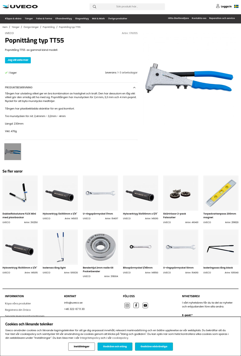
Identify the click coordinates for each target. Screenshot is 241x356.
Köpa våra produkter (18, 289)
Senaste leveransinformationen (25, 301)
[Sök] (127, 6)
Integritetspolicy (90, 338)
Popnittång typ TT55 (70, 27)
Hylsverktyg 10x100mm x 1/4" (140, 199)
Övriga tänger (31, 27)
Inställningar (81, 346)
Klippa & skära (13, 19)
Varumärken (13, 314)
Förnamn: (189, 315)
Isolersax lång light (54, 253)
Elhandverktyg (63, 19)
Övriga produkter (117, 19)
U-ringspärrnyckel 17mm (98, 199)
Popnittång (49, 27)
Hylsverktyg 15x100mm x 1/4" (20, 253)
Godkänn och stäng (115, 346)
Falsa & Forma (44, 19)
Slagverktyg (82, 19)
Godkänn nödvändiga (154, 346)
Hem (5, 27)
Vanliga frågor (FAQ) (18, 307)
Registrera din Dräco (18, 295)
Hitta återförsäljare (178, 18)
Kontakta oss (199, 18)
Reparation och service (222, 18)
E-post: (188, 300)
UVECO (9, 33)
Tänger (29, 19)
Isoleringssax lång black (218, 253)
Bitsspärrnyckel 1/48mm (138, 253)
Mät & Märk (98, 19)
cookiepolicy (120, 338)
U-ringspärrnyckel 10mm (178, 253)
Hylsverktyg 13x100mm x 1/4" (60, 199)
